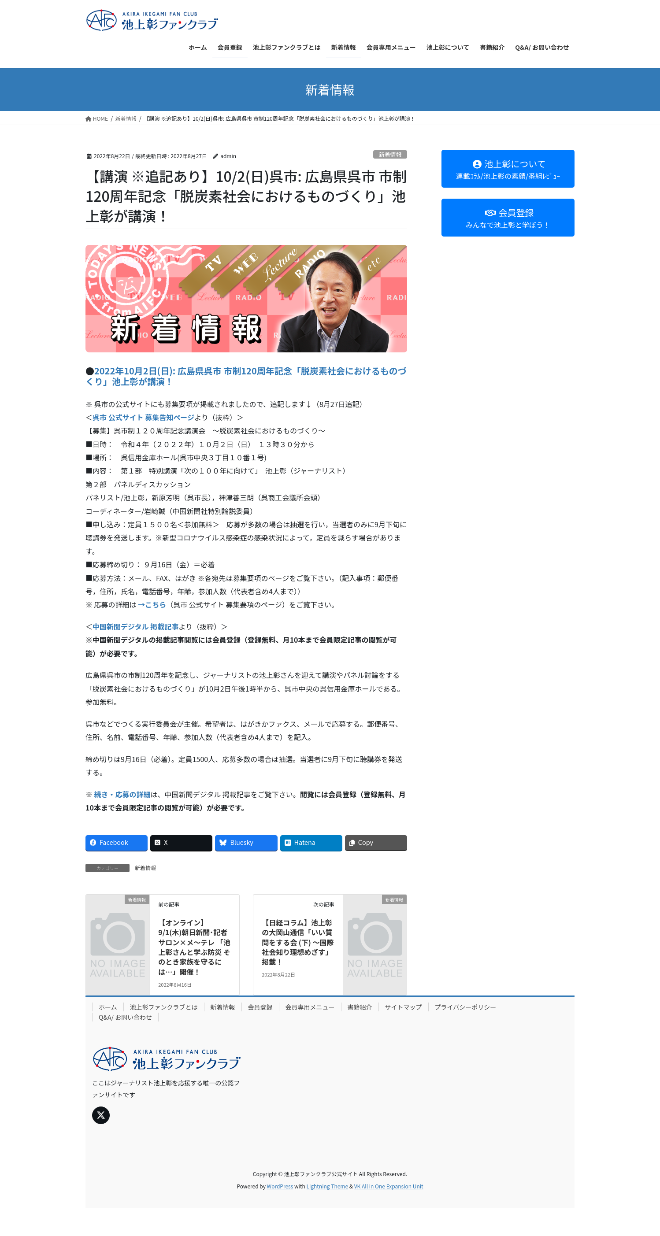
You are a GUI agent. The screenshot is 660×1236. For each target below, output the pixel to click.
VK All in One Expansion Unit (388, 1186)
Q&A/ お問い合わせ (125, 1017)
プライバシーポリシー (466, 1007)
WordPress (280, 1186)
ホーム (108, 1007)
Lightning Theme (327, 1186)
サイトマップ (403, 1007)
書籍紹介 (360, 1007)
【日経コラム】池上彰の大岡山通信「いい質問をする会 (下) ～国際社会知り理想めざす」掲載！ (298, 942)
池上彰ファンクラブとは (164, 1007)
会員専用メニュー (310, 1007)
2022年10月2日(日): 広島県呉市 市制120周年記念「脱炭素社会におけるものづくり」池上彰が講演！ (246, 376)
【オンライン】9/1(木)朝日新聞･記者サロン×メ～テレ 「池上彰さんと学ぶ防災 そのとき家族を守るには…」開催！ (194, 947)
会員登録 (260, 1007)
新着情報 (390, 154)
